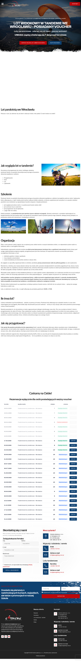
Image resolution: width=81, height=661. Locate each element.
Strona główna (19, 18)
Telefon (23, 541)
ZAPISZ (73, 440)
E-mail (4, 547)
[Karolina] (46, 567)
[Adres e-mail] (46, 556)
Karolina (53, 565)
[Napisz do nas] (55, 633)
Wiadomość (6, 554)
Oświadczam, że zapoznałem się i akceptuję (61, 594)
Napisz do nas (63, 632)
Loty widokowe (28, 18)
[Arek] (46, 549)
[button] (2, 4)
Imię (4, 541)
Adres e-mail (55, 554)
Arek (52, 547)
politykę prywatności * (73, 594)
